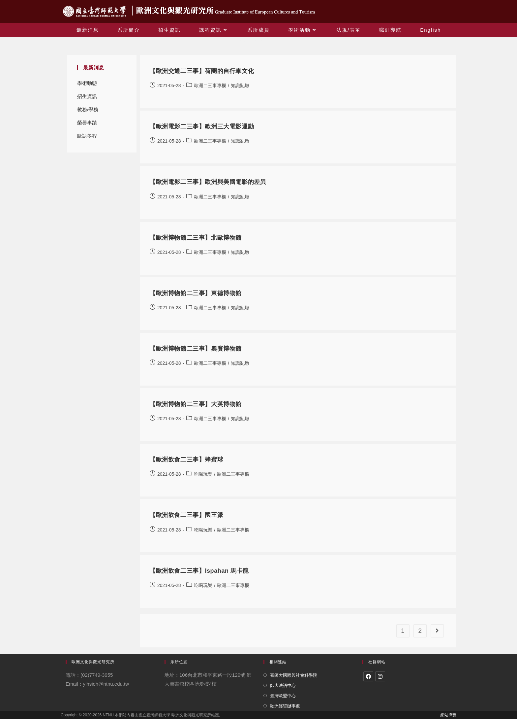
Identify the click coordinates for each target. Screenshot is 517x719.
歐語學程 (87, 136)
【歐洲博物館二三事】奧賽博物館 (196, 348)
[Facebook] (368, 676)
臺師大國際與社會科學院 (293, 675)
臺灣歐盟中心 (283, 695)
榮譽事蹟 (87, 122)
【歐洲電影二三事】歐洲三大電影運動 (202, 126)
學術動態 (87, 83)
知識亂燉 (240, 85)
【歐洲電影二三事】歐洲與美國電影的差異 (208, 182)
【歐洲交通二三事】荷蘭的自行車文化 (202, 71)
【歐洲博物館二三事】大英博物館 (196, 404)
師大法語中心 (283, 685)
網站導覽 (448, 715)
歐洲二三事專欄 (210, 85)
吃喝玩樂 (203, 474)
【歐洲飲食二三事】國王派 (186, 515)
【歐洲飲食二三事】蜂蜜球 (186, 459)
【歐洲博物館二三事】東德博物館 (196, 293)
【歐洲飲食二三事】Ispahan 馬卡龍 (199, 570)
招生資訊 (87, 96)
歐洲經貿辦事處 (285, 705)
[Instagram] (380, 676)
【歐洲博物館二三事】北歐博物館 (196, 237)
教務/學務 (87, 109)
